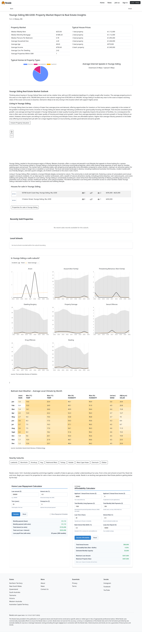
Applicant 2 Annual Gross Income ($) (116, 497)
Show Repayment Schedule (59, 514)
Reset (24, 514)
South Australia (14, 592)
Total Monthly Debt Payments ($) (116, 507)
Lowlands (14, 462)
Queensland (13, 589)
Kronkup (34, 462)
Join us (117, 3)
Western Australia (15, 601)
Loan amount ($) (25, 495)
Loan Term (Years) (88, 518)
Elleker (104, 462)
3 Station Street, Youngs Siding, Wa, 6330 (36, 199)
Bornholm (24, 462)
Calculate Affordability (82, 537)
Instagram (107, 583)
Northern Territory (15, 583)
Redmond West (51, 462)
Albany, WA (18, 19)
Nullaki (70, 462)
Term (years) (25, 504)
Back (11, 8)
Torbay (62, 462)
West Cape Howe (83, 462)
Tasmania (12, 595)
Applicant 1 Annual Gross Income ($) (88, 497)
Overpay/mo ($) (54, 504)
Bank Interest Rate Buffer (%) (88, 528)
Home (102, 3)
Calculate (16, 514)
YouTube (107, 590)
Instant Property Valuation (20, 123)
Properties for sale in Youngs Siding (25, 207)
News (110, 3)
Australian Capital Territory (18, 604)
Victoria (12, 598)
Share (130, 8)
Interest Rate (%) (116, 518)
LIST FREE (135, 3)
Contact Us (44, 589)
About (43, 583)
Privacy (74, 583)
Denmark (95, 462)
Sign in (125, 3)
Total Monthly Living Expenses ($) (88, 507)
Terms (74, 586)
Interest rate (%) (54, 495)
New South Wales (15, 586)
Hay (41, 462)
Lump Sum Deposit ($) (116, 528)
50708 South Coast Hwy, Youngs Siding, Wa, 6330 (39, 193)
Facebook (107, 587)
